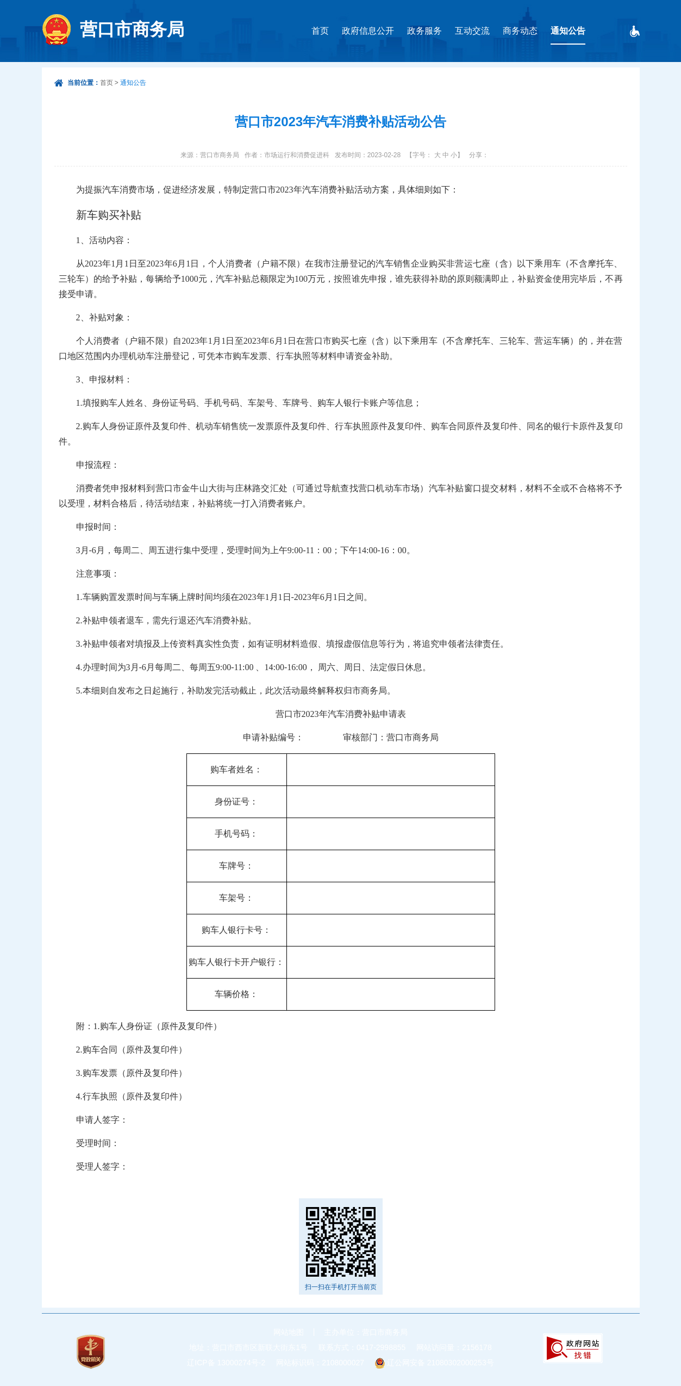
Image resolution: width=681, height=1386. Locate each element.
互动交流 (472, 30)
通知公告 (568, 30)
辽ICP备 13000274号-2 (226, 1362)
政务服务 (424, 30)
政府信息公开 (368, 30)
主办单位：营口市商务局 (366, 1332)
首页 (320, 30)
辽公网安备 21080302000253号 (440, 1362)
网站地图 (288, 1332)
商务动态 (520, 30)
